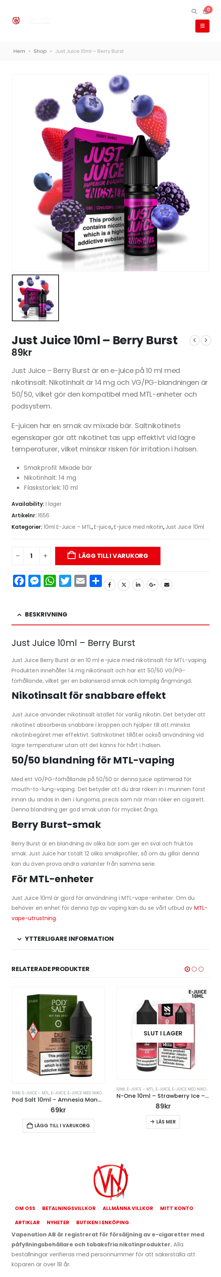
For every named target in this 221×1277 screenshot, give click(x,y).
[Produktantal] (31, 556)
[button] (194, 11)
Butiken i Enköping (102, 1222)
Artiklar (27, 1222)
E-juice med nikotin (138, 527)
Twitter (124, 585)
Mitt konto (176, 1208)
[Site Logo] (32, 20)
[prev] (194, 340)
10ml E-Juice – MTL (68, 527)
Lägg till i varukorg (113, 555)
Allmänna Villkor (128, 1208)
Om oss (25, 1208)
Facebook (109, 585)
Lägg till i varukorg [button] (62, 1125)
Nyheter (58, 1222)
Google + (152, 585)
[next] (206, 340)
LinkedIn (138, 585)
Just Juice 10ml (184, 527)
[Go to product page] (58, 1035)
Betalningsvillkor (69, 1208)
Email (166, 585)
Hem (19, 51)
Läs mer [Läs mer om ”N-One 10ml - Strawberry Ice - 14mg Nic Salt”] (166, 1121)
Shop (40, 51)
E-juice (102, 527)
